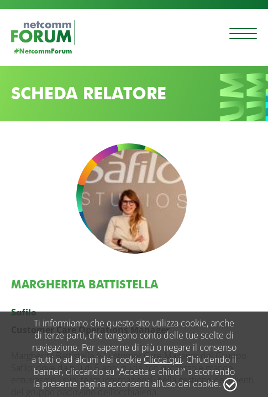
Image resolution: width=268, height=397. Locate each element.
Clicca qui (163, 359)
